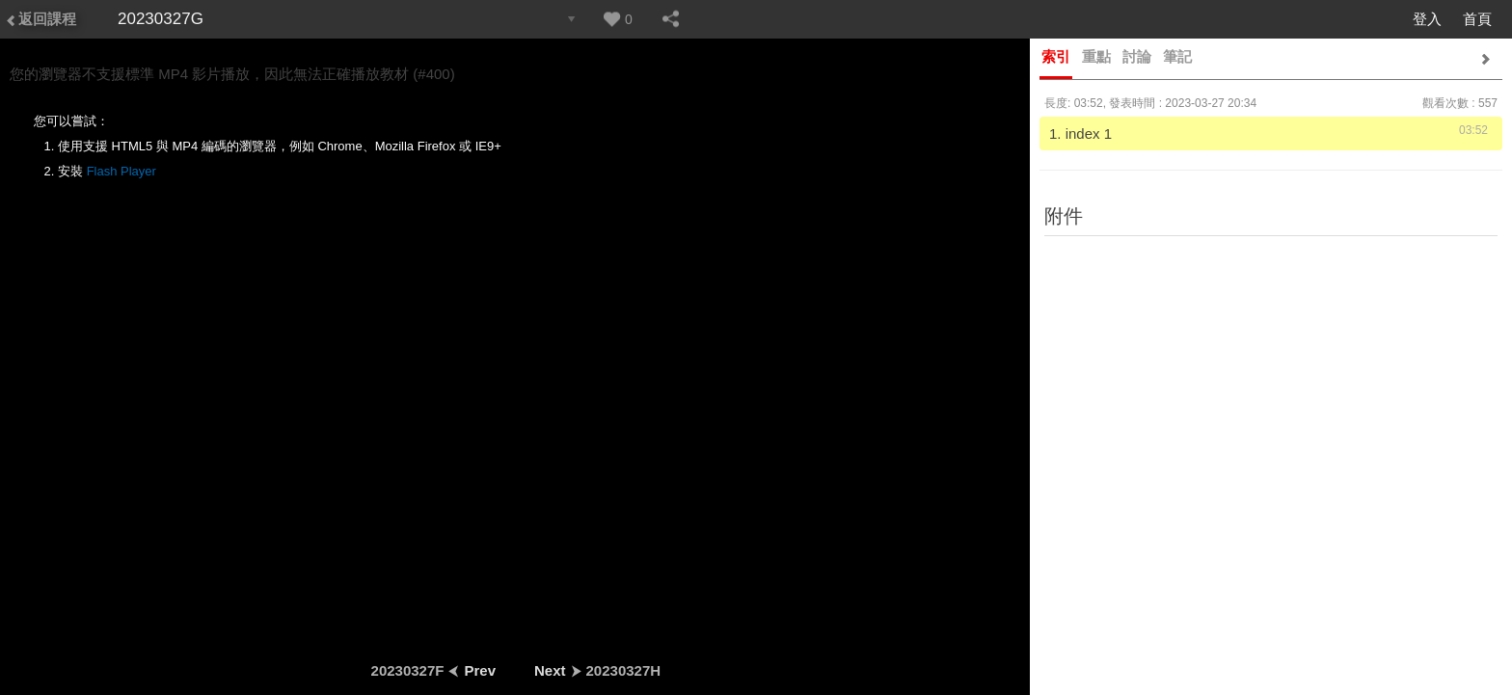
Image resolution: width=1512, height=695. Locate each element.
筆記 (1177, 56)
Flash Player (121, 171)
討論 (1136, 56)
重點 (1096, 56)
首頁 (1477, 19)
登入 (1427, 19)
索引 (1055, 56)
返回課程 (40, 19)
